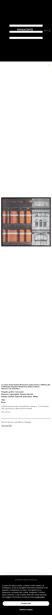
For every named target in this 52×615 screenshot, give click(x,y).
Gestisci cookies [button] (26, 610)
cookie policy (40, 597)
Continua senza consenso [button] (26, 580)
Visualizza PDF (6, 426)
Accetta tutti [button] (26, 603)
